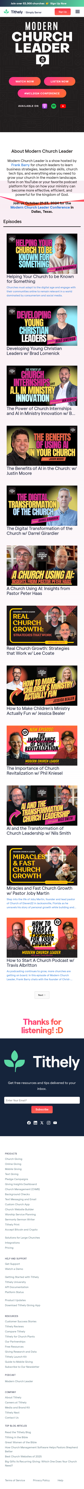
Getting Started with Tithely (22, 1276)
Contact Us (11, 1417)
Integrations (12, 1242)
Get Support (12, 1263)
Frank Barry (20, 165)
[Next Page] (42, 995)
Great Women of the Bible (21, 1442)
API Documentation (16, 1287)
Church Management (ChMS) (22, 1189)
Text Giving (11, 1173)
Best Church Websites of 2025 (23, 1456)
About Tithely (13, 1397)
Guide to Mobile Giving (19, 1361)
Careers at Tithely (15, 1402)
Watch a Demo (14, 1268)
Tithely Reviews (14, 1326)
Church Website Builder (19, 1209)
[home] (23, 12)
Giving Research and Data (21, 1351)
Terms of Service (15, 1480)
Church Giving (13, 1158)
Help (60, 1480)
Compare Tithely (15, 1331)
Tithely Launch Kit (16, 1356)
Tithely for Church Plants (20, 1336)
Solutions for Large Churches (22, 1237)
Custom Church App (17, 1204)
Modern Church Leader (19, 1381)
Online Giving (13, 1163)
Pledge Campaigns (16, 1179)
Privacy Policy (41, 1480)
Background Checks (17, 1194)
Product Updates (15, 1300)
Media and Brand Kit (17, 1407)
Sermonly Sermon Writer (20, 1219)
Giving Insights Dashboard (21, 1184)
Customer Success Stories (20, 1321)
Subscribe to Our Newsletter (22, 1366)
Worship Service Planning (20, 1214)
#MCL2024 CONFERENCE (42, 93)
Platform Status (14, 1292)
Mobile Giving (13, 1168)
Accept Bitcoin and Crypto (21, 1229)
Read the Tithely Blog (18, 1432)
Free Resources (14, 1346)
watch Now (25, 81)
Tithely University (15, 1281)
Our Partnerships (15, 1341)
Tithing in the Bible (16, 1437)
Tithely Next (12, 1412)
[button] (77, 11)
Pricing (9, 1247)
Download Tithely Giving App (22, 1305)
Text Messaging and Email (20, 1199)
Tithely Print (12, 1224)
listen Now (60, 81)
